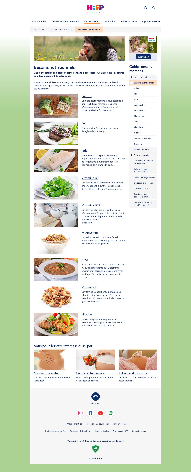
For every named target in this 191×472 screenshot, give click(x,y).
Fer (84, 123)
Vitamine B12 (91, 205)
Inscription (143, 56)
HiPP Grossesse (119, 424)
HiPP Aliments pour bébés (97, 424)
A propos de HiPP (120, 431)
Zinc (85, 260)
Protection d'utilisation (80, 431)
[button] (145, 7)
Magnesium (90, 232)
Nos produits (38, 29)
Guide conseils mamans (89, 29)
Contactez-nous (139, 431)
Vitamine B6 (90, 178)
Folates (87, 96)
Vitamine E (89, 287)
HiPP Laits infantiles (73, 424)
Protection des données (55, 431)
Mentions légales (101, 431)
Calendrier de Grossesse (61, 29)
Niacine (87, 314)
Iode (84, 150)
